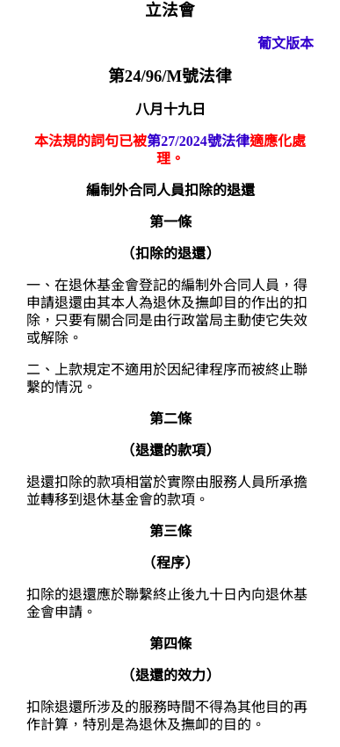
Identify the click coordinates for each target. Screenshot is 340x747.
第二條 (170, 418)
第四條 (170, 643)
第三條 (170, 531)
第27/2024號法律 (198, 141)
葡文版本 (285, 43)
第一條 (170, 221)
